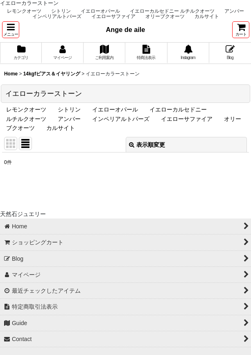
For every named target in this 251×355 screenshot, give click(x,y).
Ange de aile (125, 29)
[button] (10, 29)
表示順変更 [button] (147, 144)
